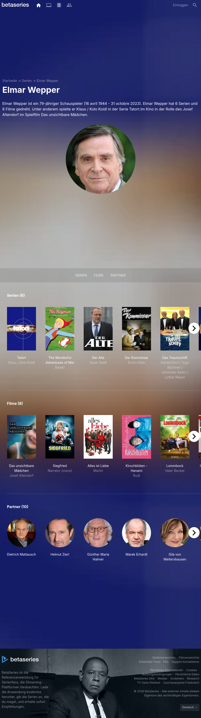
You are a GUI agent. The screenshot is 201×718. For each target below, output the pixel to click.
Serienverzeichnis (164, 657)
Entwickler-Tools (150, 661)
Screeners (177, 678)
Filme (99, 275)
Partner (118, 275)
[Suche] (195, 5)
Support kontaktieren (185, 661)
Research (193, 678)
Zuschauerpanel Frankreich (181, 682)
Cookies (191, 670)
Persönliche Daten (187, 674)
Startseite (9, 81)
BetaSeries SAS (144, 678)
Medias (162, 678)
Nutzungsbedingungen (157, 674)
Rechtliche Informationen (166, 670)
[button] (21, 540)
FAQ (165, 661)
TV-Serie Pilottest (148, 682)
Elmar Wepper (47, 81)
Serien (27, 81)
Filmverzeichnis (189, 657)
